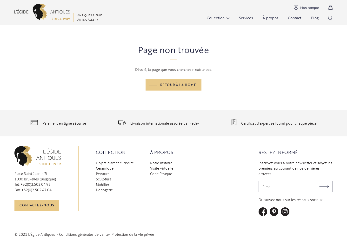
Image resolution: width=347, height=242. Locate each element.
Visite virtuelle (161, 168)
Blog (315, 17)
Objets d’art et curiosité (115, 162)
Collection (216, 17)
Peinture (102, 173)
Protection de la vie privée (133, 234)
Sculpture (103, 179)
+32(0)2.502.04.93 (35, 184)
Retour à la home (178, 85)
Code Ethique (161, 173)
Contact (294, 17)
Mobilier (102, 184)
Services (246, 17)
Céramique (104, 168)
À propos (270, 17)
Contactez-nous (37, 205)
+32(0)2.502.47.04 (36, 189)
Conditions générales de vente (84, 234)
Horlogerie (104, 189)
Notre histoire (161, 162)
